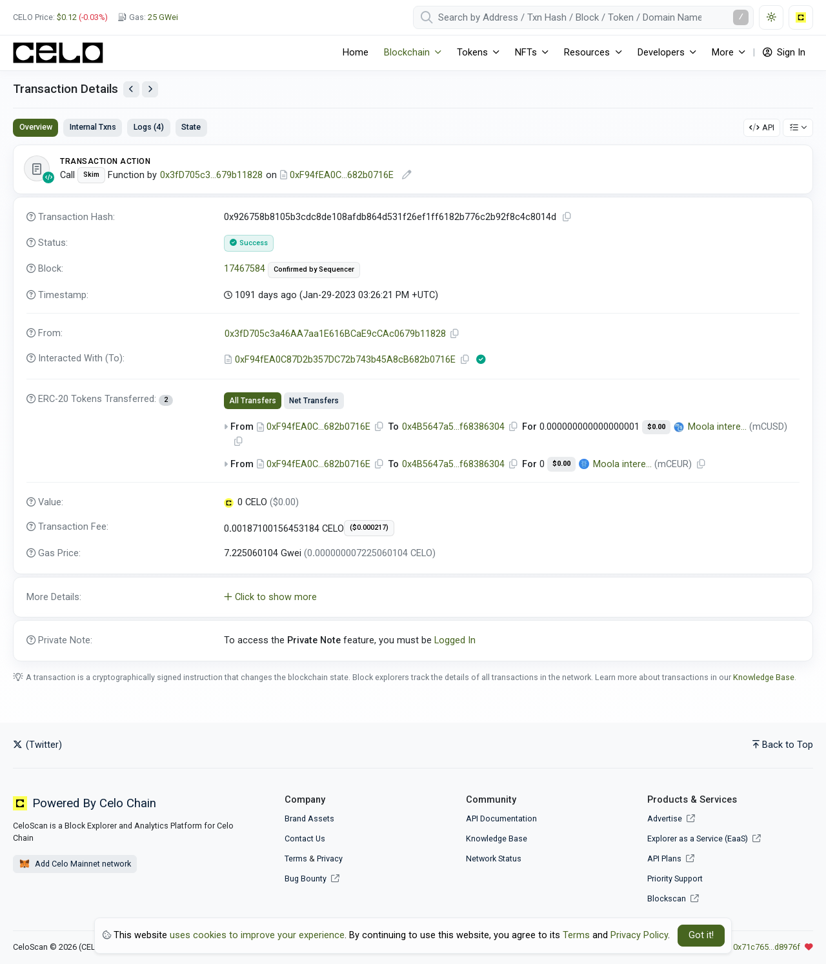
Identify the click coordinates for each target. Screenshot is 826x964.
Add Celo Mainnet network (75, 864)
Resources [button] (587, 52)
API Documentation (501, 818)
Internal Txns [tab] (93, 127)
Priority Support (675, 878)
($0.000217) (369, 527)
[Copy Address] (455, 333)
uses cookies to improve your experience (257, 935)
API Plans (670, 858)
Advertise (671, 818)
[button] (413, 597)
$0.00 (656, 427)
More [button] (723, 52)
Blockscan (673, 898)
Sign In (784, 52)
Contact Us (305, 838)
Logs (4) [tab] (149, 127)
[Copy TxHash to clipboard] (567, 217)
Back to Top (782, 744)
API (761, 127)
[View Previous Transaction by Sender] (131, 89)
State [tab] (191, 127)
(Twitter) (37, 744)
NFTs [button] (526, 52)
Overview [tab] (35, 127)
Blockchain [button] (407, 52)
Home (355, 52)
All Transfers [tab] (252, 400)
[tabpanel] (413, 403)
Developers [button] (661, 52)
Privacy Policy (639, 935)
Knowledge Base (763, 677)
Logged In (455, 640)
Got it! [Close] (701, 935)
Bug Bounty (306, 878)
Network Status (493, 858)
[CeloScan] (58, 53)
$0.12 (67, 17)
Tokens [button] (472, 52)
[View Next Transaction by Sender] (150, 89)
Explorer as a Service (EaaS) (704, 838)
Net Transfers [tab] (314, 400)
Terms (296, 858)
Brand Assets (309, 818)
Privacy (330, 858)
